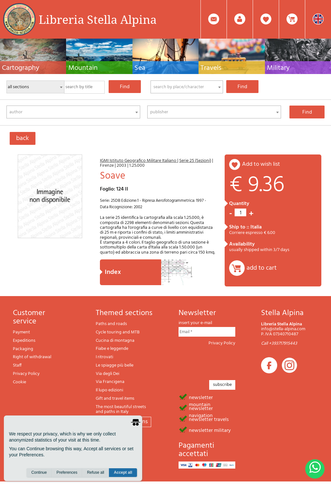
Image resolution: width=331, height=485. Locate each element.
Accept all (123, 472)
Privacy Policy (26, 373)
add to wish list (261, 164)
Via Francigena (110, 381)
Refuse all (95, 472)
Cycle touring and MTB (118, 332)
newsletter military (210, 430)
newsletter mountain (201, 397)
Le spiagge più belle (114, 365)
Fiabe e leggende (112, 348)
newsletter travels (209, 419)
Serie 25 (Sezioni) (195, 160)
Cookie (19, 382)
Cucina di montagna (115, 340)
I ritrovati (104, 357)
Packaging (23, 349)
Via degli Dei (107, 373)
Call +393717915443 (279, 343)
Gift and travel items (115, 398)
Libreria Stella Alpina (98, 19)
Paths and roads (111, 324)
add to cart (262, 268)
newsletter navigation (201, 408)
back (22, 138)
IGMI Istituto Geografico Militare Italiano (138, 160)
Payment (21, 332)
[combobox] (187, 86)
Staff (17, 365)
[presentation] (228, 361)
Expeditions (24, 340)
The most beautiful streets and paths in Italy (121, 409)
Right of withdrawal (32, 357)
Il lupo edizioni (109, 390)
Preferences (66, 472)
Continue (39, 472)
